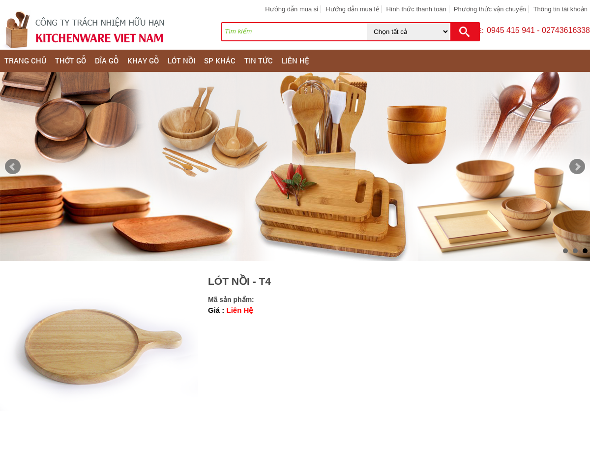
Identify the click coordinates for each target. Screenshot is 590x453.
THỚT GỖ (70, 60)
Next (577, 167)
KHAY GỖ (143, 60)
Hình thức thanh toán (416, 9)
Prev (13, 167)
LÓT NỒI (181, 60)
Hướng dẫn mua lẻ (352, 9)
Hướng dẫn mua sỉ (291, 9)
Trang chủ (25, 60)
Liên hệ (295, 60)
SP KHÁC (220, 60)
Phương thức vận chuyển (490, 9)
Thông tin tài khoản (560, 9)
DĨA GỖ (106, 60)
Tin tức (258, 60)
